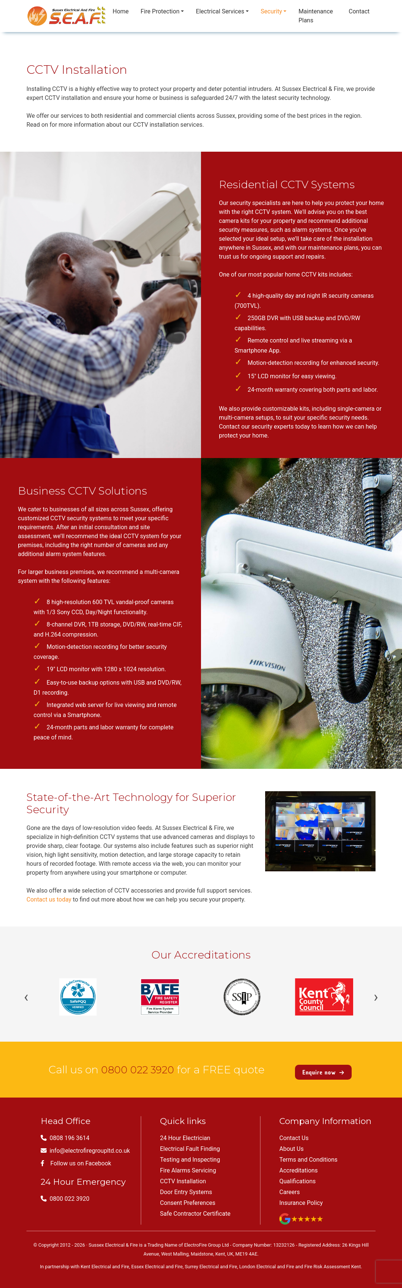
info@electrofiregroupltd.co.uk (85, 1145)
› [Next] (376, 996)
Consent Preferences (188, 1197)
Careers (289, 1186)
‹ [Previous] (26, 996)
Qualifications (297, 1176)
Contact (359, 11)
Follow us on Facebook (76, 1158)
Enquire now (323, 1067)
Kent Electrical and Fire (105, 1261)
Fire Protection (160, 11)
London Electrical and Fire (266, 1261)
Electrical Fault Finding (190, 1143)
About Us (291, 1143)
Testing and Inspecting (190, 1154)
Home (121, 11)
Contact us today (48, 899)
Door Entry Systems (186, 1186)
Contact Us (294, 1132)
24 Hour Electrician (185, 1132)
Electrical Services (220, 11)
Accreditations (298, 1165)
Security (271, 11)
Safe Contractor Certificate (195, 1208)
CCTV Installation (183, 1176)
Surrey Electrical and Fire (211, 1261)
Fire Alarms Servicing (188, 1165)
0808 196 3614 (65, 1132)
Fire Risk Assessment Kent (332, 1261)
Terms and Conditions (308, 1154)
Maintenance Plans (315, 16)
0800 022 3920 (137, 1067)
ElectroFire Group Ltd (206, 1240)
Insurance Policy (301, 1197)
